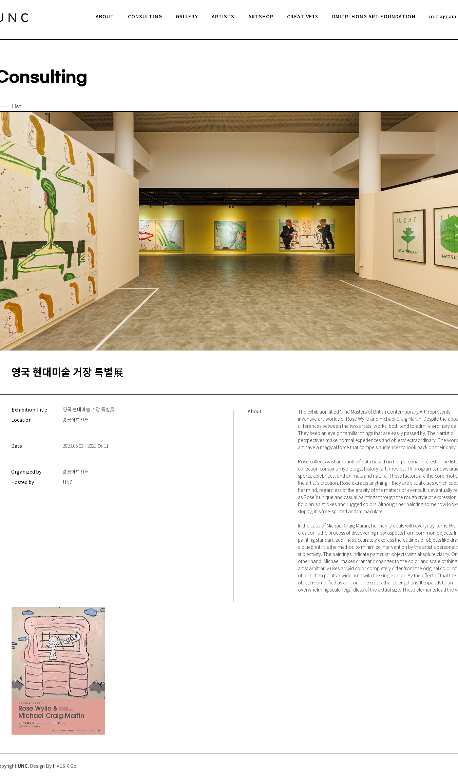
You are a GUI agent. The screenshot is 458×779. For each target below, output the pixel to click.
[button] (187, 17)
